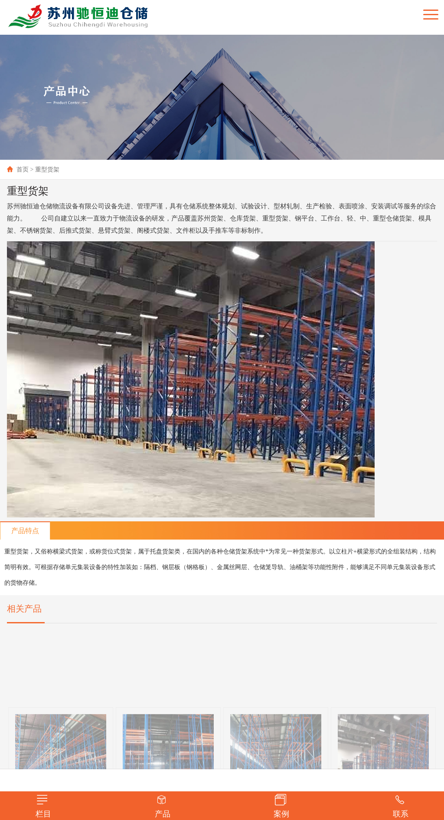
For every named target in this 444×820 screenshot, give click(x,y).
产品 (162, 806)
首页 (18, 169)
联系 (400, 806)
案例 (281, 806)
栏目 (43, 806)
